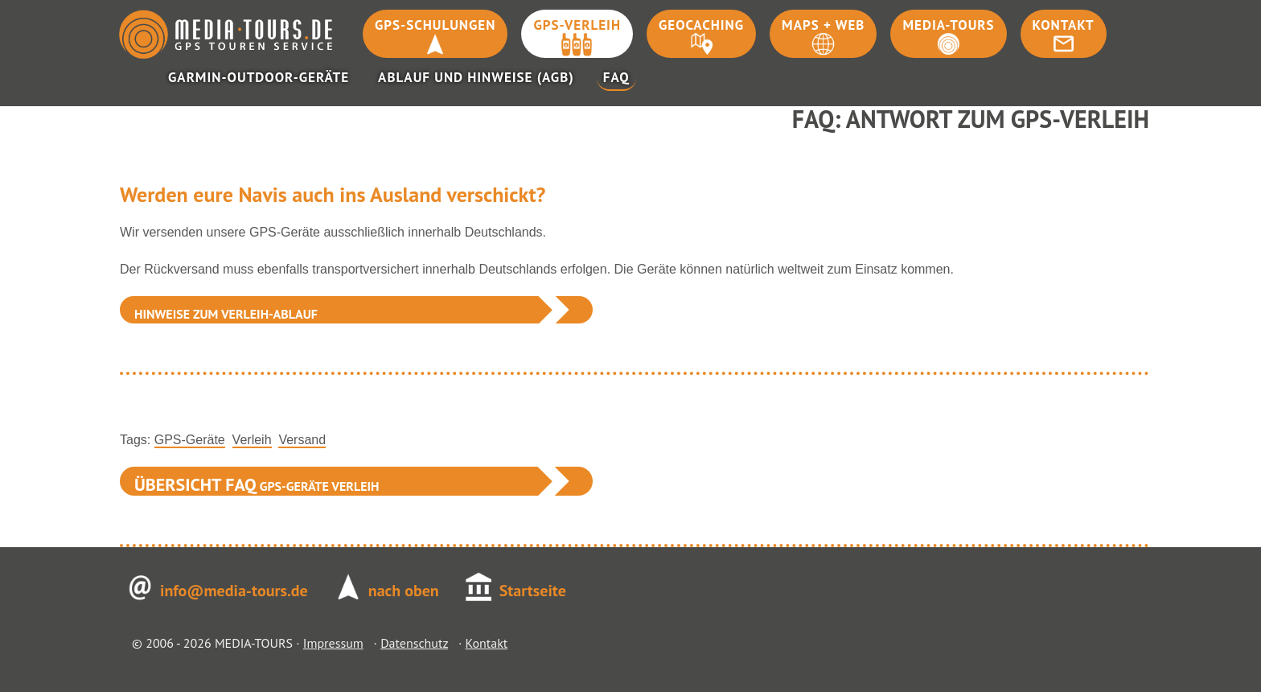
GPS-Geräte (189, 440)
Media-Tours (948, 25)
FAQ (616, 77)
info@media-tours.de (234, 590)
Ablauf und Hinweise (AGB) (476, 77)
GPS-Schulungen (435, 25)
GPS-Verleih (577, 25)
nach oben (403, 590)
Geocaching (701, 25)
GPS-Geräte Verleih (257, 484)
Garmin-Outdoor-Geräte (258, 77)
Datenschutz (414, 643)
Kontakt (1064, 25)
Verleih (252, 440)
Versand (302, 440)
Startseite (532, 590)
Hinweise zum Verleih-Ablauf (226, 314)
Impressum (333, 643)
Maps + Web (823, 25)
